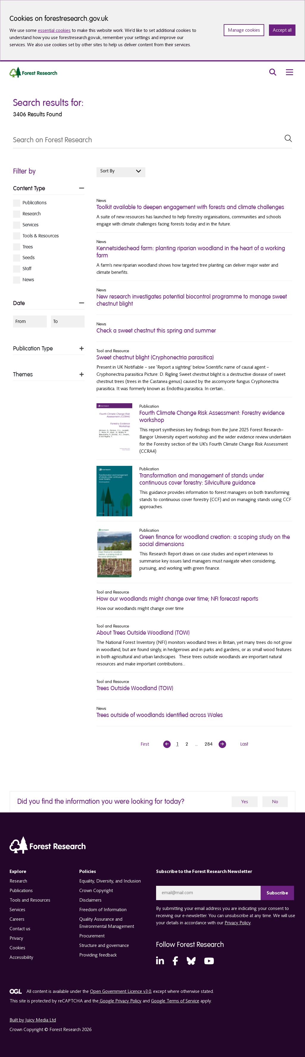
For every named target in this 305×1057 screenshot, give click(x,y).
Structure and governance (104, 945)
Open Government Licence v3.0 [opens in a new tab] (120, 991)
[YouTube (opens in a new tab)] (209, 961)
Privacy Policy (237, 922)
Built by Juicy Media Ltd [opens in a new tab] (33, 1020)
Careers (17, 919)
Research (18, 881)
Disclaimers (90, 900)
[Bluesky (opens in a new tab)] (191, 961)
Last (244, 744)
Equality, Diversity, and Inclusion (110, 881)
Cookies (17, 948)
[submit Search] (288, 138)
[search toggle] (272, 72)
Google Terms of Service (175, 1001)
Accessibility (21, 957)
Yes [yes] (244, 801)
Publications (21, 890)
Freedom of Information (103, 909)
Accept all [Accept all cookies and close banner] (282, 30)
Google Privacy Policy (120, 1001)
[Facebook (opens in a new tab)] (175, 961)
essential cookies (54, 30)
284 (209, 744)
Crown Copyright (96, 890)
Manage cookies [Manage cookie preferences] (244, 30)
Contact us (20, 928)
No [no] (275, 801)
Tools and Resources (30, 900)
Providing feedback (98, 955)
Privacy (16, 938)
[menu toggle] (289, 72)
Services (17, 909)
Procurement (92, 936)
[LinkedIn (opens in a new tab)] (160, 961)
